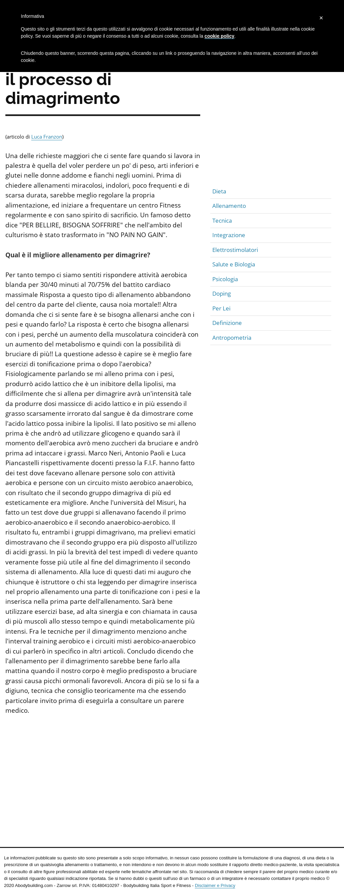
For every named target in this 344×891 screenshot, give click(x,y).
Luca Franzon (46, 136)
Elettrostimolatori (235, 250)
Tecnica (222, 220)
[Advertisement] (102, 773)
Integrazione (228, 235)
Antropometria (231, 337)
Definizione (227, 323)
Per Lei (221, 308)
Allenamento (229, 206)
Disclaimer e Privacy (215, 885)
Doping (221, 293)
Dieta (219, 191)
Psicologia (225, 279)
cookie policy (219, 36)
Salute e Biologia (233, 264)
